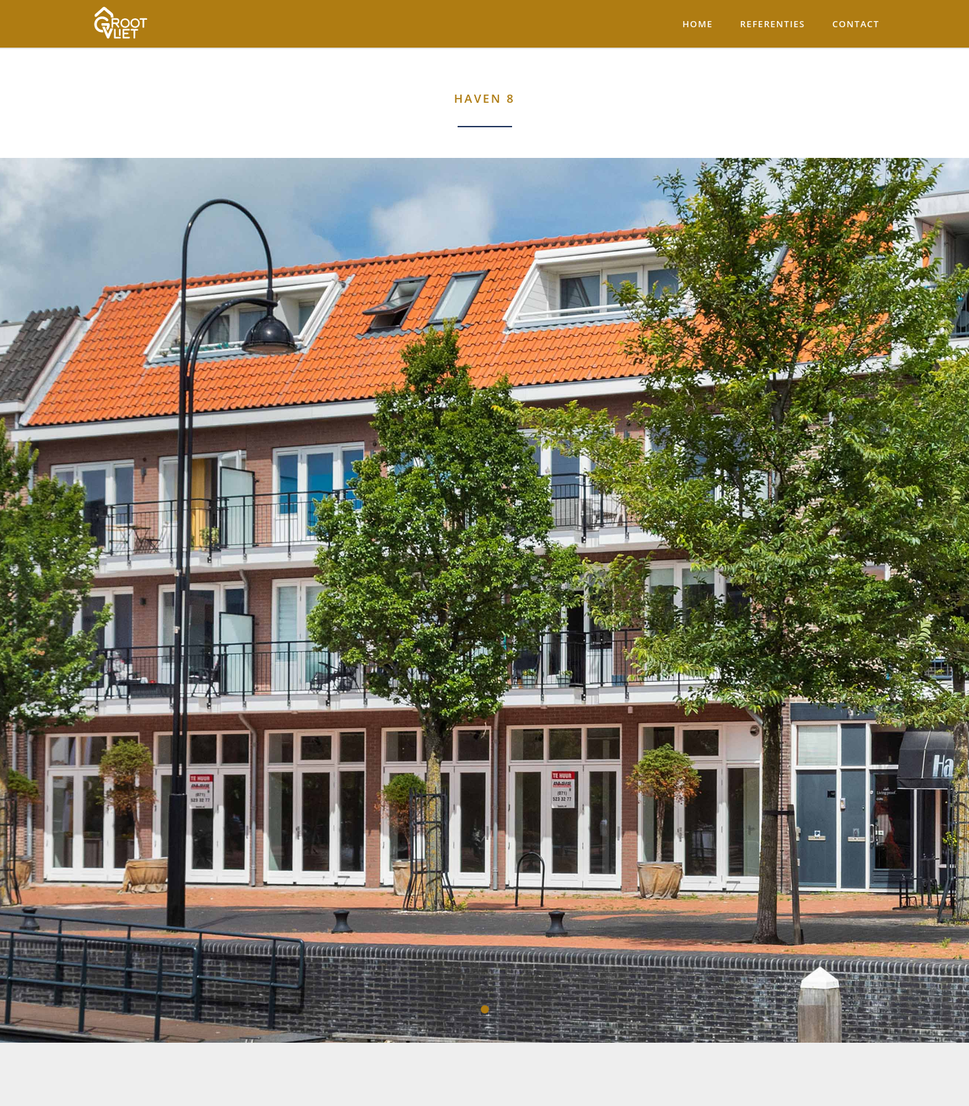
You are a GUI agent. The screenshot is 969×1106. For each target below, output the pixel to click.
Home (697, 24)
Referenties (773, 24)
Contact (855, 24)
